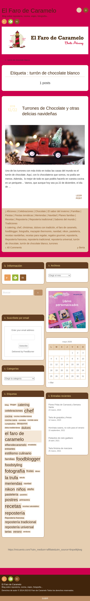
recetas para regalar (36, 235)
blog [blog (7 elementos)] (7, 405)
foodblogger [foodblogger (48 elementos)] (28, 458)
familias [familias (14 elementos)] (10, 459)
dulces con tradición (44, 227)
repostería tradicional (39, 239)
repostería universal (61, 239)
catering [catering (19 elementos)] (23, 405)
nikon (65, 231)
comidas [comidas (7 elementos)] (22, 420)
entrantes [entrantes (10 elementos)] (10, 449)
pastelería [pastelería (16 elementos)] (11, 494)
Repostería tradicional (40, 219)
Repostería (21, 219)
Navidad (52, 215)
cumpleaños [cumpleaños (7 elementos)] (10, 424)
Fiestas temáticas (24, 215)
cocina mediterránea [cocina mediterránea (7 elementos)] (23, 416)
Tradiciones (11, 223)
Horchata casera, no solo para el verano (66, 428)
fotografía (24, 231)
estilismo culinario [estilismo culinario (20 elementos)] (18, 453)
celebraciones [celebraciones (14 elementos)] (14, 410)
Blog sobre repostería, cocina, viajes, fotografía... (22, 587)
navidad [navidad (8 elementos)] (27, 483)
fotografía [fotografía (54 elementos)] (15, 471)
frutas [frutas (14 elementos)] (30, 471)
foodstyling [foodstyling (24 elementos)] (13, 465)
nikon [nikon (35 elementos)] (10, 489)
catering (11, 227)
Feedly (10, 22)
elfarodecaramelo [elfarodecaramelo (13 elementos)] (16, 444)
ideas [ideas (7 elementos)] (37, 471)
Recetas (9, 219)
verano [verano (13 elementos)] (17, 531)
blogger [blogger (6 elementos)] (13, 405)
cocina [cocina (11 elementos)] (8, 416)
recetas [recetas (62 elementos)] (13, 506)
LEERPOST (79, 197)
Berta (82, 247)
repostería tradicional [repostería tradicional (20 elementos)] (20, 522)
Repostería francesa (16, 239)
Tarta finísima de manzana (60, 448)
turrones (53, 243)
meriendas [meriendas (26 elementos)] (13, 483)
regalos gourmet (56, 235)
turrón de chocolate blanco (34, 243)
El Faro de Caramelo (11, 584)
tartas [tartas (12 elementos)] (8, 531)
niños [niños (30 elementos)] (21, 489)
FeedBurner (29, 351)
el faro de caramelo (66, 227)
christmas (28, 227)
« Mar (51, 382)
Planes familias (67, 215)
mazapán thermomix (41, 231)
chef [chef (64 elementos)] (29, 410)
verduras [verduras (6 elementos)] (26, 532)
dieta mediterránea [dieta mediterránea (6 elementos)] (12, 428)
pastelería (75, 231)
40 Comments (14, 247)
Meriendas (40, 215)
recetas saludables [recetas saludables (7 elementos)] (31, 506)
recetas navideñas (14, 235)
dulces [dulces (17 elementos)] (26, 427)
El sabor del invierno (58, 211)
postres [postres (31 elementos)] (11, 500)
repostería (72, 235)
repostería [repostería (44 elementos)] (15, 513)
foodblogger (11, 231)
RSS (3, 22)
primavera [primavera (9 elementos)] (24, 500)
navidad (57, 231)
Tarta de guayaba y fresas (60, 417)
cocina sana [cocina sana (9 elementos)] (11, 420)
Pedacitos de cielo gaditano (60, 438)
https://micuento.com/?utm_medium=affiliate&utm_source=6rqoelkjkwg (45, 549)
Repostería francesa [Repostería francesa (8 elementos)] (14, 518)
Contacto (17, 22)
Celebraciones (25, 211)
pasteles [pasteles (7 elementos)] (23, 495)
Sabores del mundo (64, 219)
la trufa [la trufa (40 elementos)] (11, 477)
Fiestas (9, 215)
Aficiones (11, 211)
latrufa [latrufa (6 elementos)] (22, 477)
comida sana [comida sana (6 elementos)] (33, 420)
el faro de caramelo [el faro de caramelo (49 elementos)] (14, 436)
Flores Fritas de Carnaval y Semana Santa (64, 406)
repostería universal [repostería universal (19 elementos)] (19, 527)
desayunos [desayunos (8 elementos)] (22, 423)
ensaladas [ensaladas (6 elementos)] (32, 445)
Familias (75, 211)
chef (19, 227)
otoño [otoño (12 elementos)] (30, 489)
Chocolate (40, 211)
